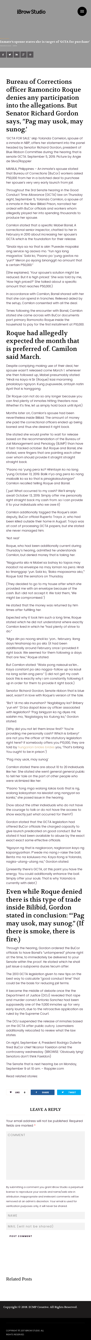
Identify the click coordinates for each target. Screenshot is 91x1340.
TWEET (68, 1092)
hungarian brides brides (36, 747)
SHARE (42, 1092)
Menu (82, 11)
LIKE (16, 1092)
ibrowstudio (8, 45)
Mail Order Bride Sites (4, 38)
